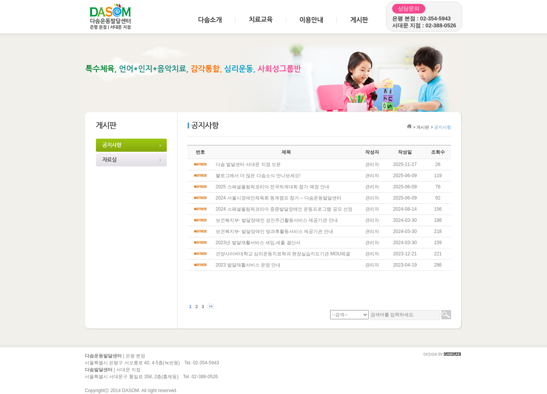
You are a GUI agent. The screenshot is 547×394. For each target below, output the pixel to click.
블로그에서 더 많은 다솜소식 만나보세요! (258, 175)
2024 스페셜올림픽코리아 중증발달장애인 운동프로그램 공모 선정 (284, 209)
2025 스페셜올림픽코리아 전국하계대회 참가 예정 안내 (272, 186)
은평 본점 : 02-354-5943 (421, 18)
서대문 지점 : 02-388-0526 (424, 25)
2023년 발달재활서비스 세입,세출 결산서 (258, 242)
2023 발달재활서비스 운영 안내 (248, 265)
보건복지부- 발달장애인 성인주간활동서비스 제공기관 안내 (277, 220)
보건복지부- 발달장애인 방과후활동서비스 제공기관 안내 (274, 231)
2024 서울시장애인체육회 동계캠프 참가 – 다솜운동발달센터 (278, 198)
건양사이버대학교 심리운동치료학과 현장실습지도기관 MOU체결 (283, 254)
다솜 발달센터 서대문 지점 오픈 (248, 164)
